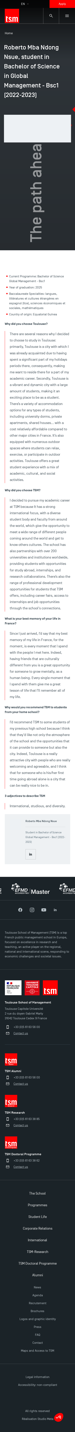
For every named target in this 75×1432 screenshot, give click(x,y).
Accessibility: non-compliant (37, 1385)
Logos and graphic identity (37, 1319)
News (37, 1287)
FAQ (37, 1335)
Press (37, 1327)
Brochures (37, 1311)
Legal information (38, 1377)
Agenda (37, 1295)
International (37, 1240)
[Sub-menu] (67, 16)
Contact (37, 1343)
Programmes (37, 1205)
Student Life (37, 1217)
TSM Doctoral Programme (38, 1263)
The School (37, 1193)
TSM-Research (37, 1252)
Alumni (37, 1275)
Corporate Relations (37, 1228)
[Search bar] (51, 16)
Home (9, 33)
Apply (62, 4)
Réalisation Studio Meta (37, 1419)
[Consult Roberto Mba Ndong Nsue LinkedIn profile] (30, 854)
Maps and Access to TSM (37, 1350)
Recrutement (37, 1303)
